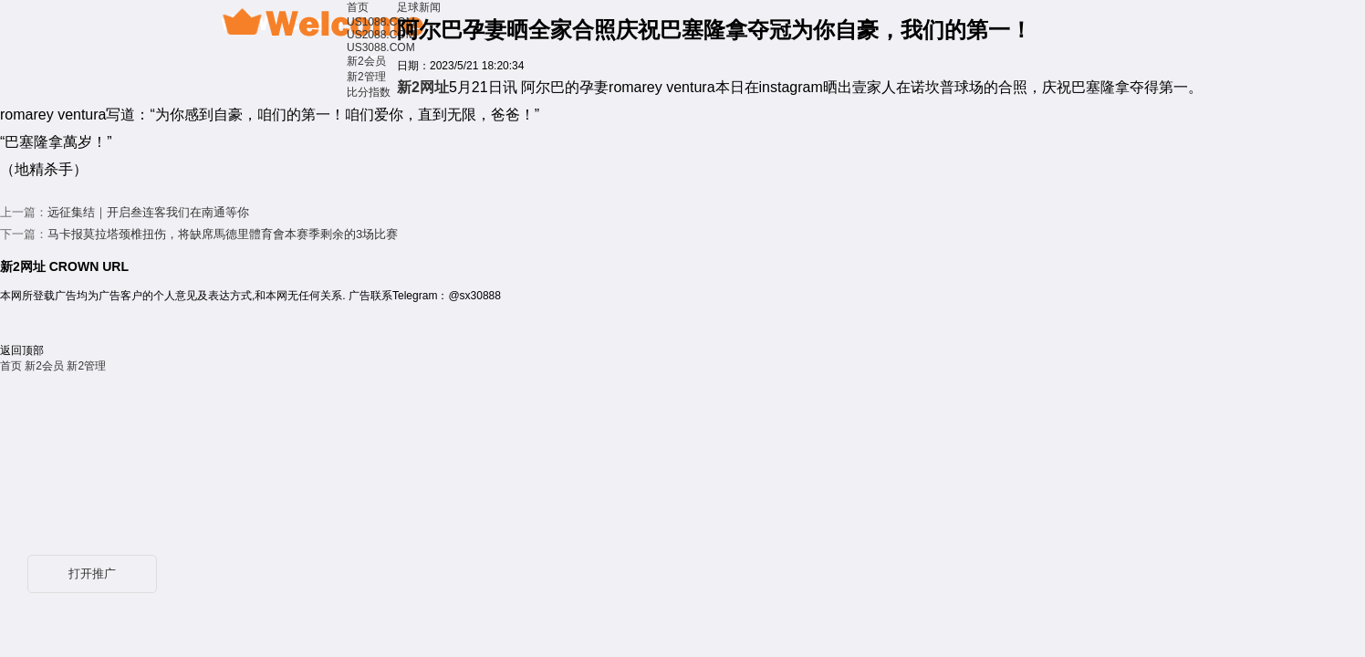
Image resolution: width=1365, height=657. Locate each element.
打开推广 (92, 573)
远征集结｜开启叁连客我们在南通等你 (148, 212)
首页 (358, 7)
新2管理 (366, 76)
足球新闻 (419, 7)
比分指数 (369, 92)
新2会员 (366, 61)
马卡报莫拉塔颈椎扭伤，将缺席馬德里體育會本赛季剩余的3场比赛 (222, 234)
